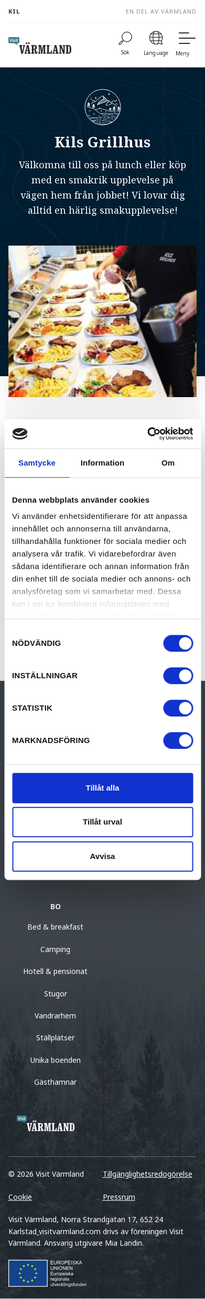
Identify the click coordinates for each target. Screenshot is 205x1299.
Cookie (20, 1197)
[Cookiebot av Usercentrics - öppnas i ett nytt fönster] (147, 433)
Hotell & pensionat (55, 971)
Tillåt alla (103, 787)
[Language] (156, 45)
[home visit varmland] (39, 45)
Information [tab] (103, 462)
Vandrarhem (55, 1015)
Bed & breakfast (55, 927)
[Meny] (186, 45)
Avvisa (102, 856)
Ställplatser (55, 1037)
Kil (14, 11)
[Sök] (125, 45)
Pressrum (119, 1197)
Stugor (55, 994)
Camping (55, 949)
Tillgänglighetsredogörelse (147, 1174)
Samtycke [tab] (37, 462)
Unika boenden (55, 1060)
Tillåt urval (102, 821)
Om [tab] (168, 462)
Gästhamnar (55, 1082)
